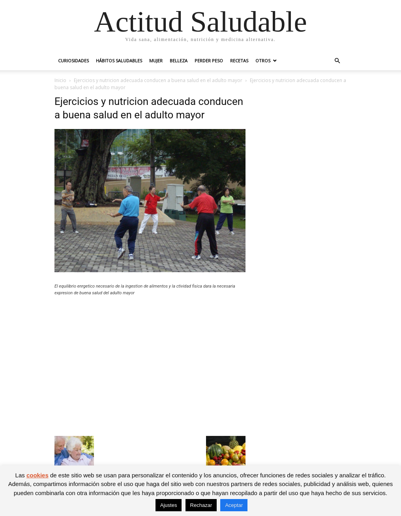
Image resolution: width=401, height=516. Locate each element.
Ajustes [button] (168, 505)
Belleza (178, 61)
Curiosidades (73, 61)
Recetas (239, 61)
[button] (337, 61)
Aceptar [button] (234, 505)
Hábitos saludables (119, 61)
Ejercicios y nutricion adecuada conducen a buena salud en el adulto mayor (158, 80)
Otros (262, 61)
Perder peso (209, 61)
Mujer (156, 61)
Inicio (60, 80)
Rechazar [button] (201, 505)
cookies (37, 475)
